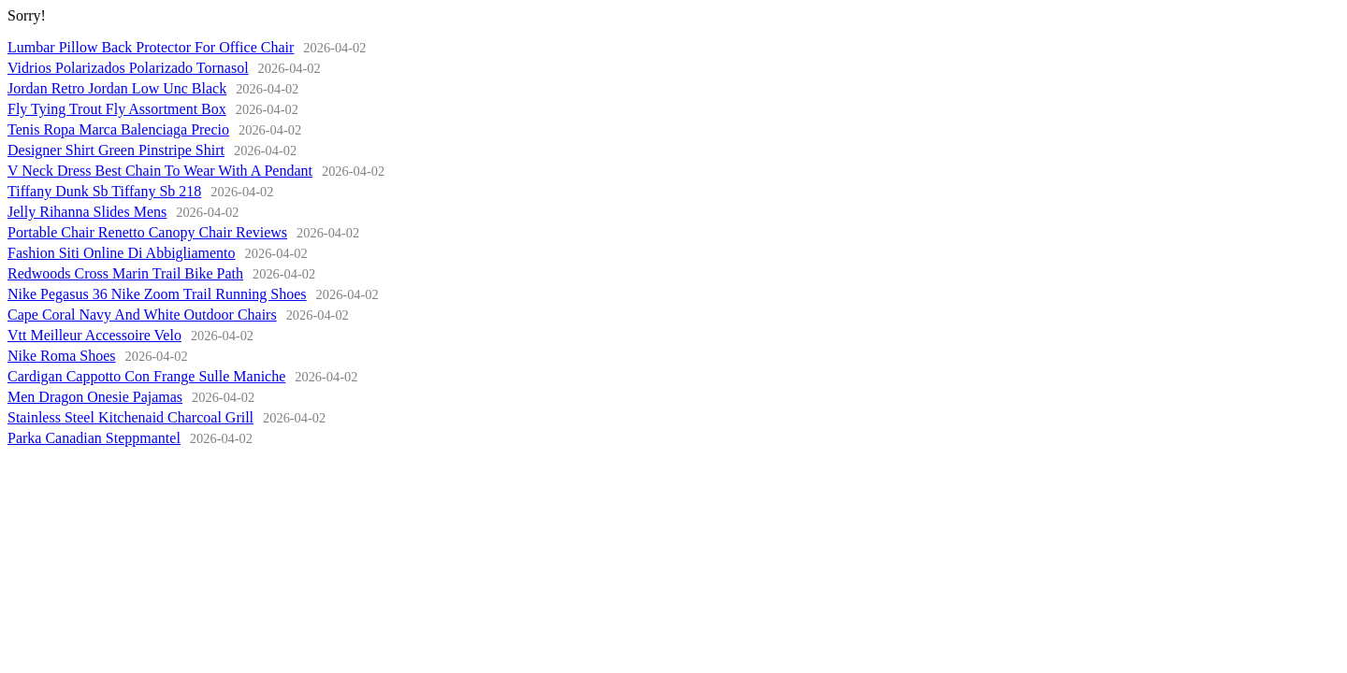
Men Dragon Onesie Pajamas (94, 397)
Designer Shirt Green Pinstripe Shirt (115, 150)
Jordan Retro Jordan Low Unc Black (116, 88)
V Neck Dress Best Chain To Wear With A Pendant (159, 171)
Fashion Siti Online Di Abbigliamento (121, 253)
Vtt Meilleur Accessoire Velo (94, 335)
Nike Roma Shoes (61, 356)
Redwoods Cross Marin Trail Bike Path (125, 273)
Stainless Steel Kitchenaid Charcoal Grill (130, 417)
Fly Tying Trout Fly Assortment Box (116, 109)
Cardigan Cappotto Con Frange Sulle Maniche (146, 376)
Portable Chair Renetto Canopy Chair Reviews (147, 232)
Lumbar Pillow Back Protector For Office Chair (150, 47)
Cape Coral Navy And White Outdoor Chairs (142, 314)
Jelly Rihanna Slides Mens (87, 212)
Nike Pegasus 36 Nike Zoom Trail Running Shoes (157, 294)
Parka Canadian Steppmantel (94, 438)
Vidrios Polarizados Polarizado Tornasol (128, 68)
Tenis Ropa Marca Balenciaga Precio (118, 129)
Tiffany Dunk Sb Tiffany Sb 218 (104, 191)
